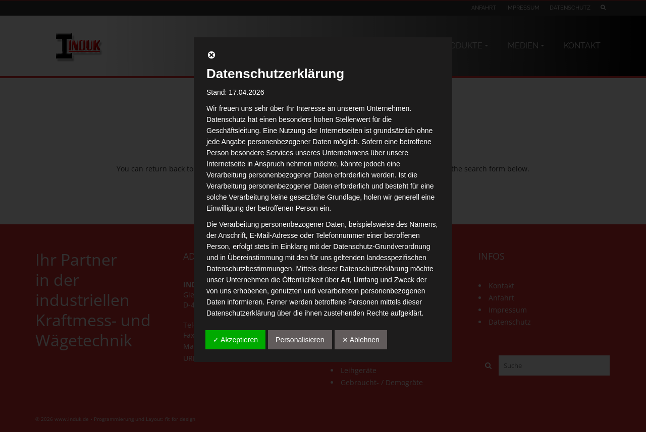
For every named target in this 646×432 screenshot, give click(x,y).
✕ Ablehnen (361, 340)
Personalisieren (300, 340)
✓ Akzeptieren (235, 340)
